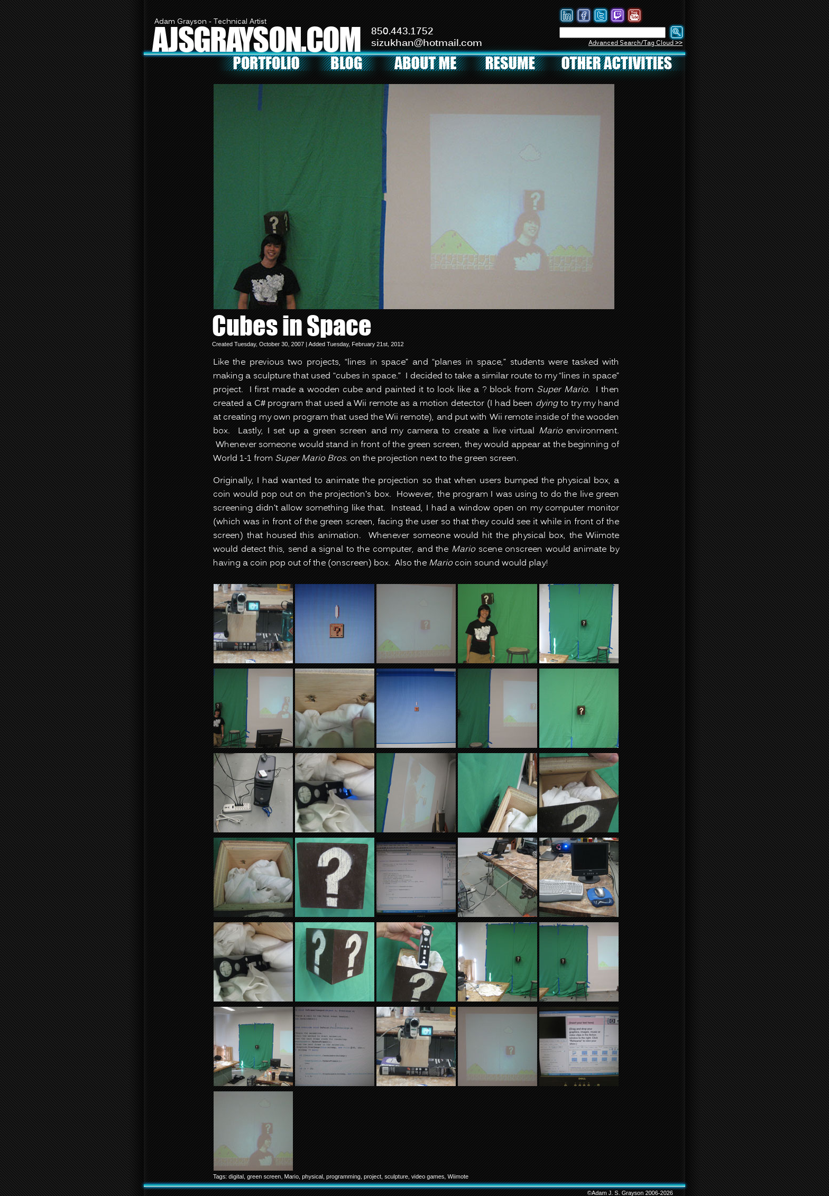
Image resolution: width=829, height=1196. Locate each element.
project (372, 1176)
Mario (291, 1176)
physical (312, 1176)
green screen (264, 1176)
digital (236, 1176)
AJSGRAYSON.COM (256, 39)
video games (427, 1176)
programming (343, 1176)
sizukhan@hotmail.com (426, 43)
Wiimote (457, 1176)
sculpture (396, 1176)
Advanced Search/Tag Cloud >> (635, 43)
